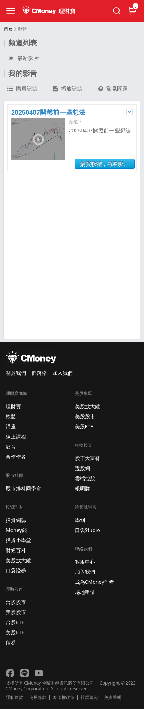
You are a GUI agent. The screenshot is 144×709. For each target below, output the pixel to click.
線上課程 (16, 436)
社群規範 (89, 697)
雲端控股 (85, 478)
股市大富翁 (87, 458)
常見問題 (113, 89)
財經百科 (16, 550)
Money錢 (16, 530)
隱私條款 (14, 697)
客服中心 (85, 561)
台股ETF (15, 622)
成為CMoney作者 (94, 581)
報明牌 (82, 488)
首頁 (8, 29)
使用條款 (37, 697)
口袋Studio (87, 530)
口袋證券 (16, 570)
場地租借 (85, 591)
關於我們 (16, 372)
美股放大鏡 (18, 560)
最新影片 (23, 58)
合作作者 (16, 456)
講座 (11, 426)
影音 (11, 446)
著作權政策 (63, 697)
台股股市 (16, 602)
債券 (11, 642)
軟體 (11, 416)
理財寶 (13, 406)
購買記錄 (22, 89)
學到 (80, 520)
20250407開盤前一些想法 (48, 112)
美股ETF (15, 632)
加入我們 (63, 372)
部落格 (39, 372)
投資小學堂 (18, 540)
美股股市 (16, 612)
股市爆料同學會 (23, 488)
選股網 (82, 468)
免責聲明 (112, 697)
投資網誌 (16, 520)
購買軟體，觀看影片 (104, 164)
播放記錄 (67, 89)
